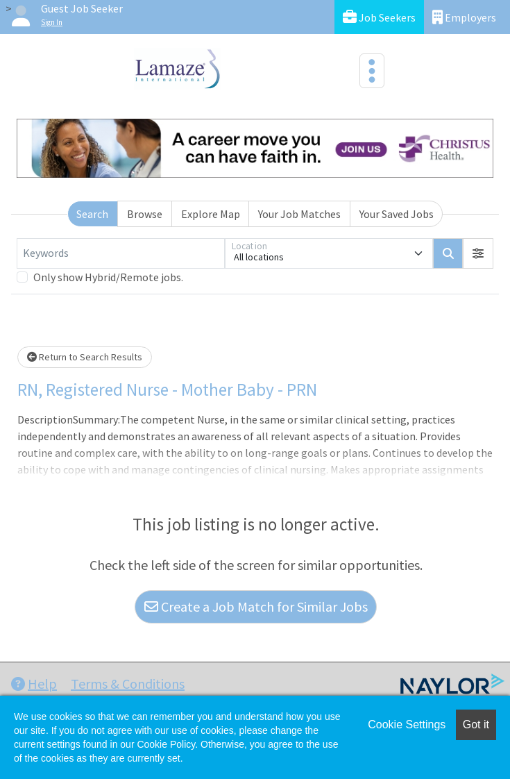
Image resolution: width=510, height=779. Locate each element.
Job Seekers (379, 17)
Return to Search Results (84, 357)
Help (34, 683)
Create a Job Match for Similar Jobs (256, 606)
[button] (478, 253)
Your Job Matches (299, 214)
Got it (476, 724)
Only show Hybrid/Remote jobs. (108, 277)
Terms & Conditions (128, 683)
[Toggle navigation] (371, 70)
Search (92, 214)
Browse (144, 214)
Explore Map (210, 214)
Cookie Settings (406, 724)
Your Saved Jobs (396, 214)
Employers (464, 17)
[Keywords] (121, 253)
